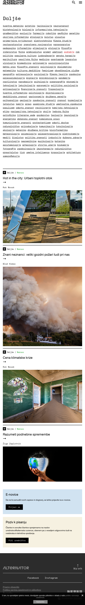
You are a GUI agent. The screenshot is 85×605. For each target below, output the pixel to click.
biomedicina (24, 63)
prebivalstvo (34, 51)
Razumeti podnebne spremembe (26, 434)
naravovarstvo (61, 44)
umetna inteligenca (37, 152)
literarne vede (26, 115)
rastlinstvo (10, 81)
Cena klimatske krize (18, 358)
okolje (47, 111)
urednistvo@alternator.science (19, 530)
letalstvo (8, 104)
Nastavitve (40, 602)
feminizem (47, 70)
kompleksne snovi (49, 118)
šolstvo (48, 37)
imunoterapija (45, 148)
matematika (9, 70)
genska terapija (65, 55)
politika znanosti (36, 137)
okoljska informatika (16, 37)
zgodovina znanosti (44, 100)
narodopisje (25, 81)
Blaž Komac (9, 263)
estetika (30, 25)
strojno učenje (47, 144)
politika (8, 55)
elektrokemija (70, 133)
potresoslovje (24, 74)
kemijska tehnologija (65, 107)
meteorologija (11, 133)
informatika (24, 48)
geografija (8, 74)
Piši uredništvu (17, 540)
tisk (22, 152)
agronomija (43, 85)
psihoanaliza (10, 100)
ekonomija (72, 81)
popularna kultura (25, 55)
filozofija (66, 48)
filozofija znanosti (28, 66)
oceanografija (57, 81)
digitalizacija (55, 92)
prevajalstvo (10, 152)
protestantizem (42, 122)
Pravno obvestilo (11, 587)
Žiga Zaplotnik (12, 443)
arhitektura (73, 152)
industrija (54, 137)
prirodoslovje (29, 126)
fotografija (9, 148)
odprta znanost (25, 107)
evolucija (25, 33)
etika (6, 111)
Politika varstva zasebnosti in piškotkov (22, 590)
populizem (8, 107)
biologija (28, 29)
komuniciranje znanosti (17, 122)
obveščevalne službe (67, 70)
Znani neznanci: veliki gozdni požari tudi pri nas (36, 255)
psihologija (41, 81)
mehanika (21, 130)
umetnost (57, 51)
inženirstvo (10, 51)
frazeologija (56, 89)
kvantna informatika (15, 92)
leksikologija (26, 85)
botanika (60, 141)
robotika (51, 33)
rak (78, 51)
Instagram (51, 578)
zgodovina (75, 74)
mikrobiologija (48, 77)
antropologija (11, 89)
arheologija (29, 144)
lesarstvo (71, 59)
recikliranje (43, 107)
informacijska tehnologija (51, 29)
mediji (7, 137)
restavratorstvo (12, 44)
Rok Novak (8, 187)
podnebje (69, 51)
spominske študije (44, 104)
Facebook (33, 578)
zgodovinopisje (26, 148)
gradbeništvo (10, 33)
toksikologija (64, 126)
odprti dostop (60, 122)
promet (47, 51)
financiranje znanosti (34, 89)
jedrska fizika (60, 111)
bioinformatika (59, 130)
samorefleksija (11, 156)
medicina (44, 59)
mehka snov (9, 66)
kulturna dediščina (28, 70)
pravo (28, 104)
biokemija (63, 144)
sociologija (41, 74)
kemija (20, 104)
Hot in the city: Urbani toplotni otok (27, 178)
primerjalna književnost (17, 40)
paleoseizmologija (14, 77)
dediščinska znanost (15, 96)
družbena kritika (38, 130)
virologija (9, 63)
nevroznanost (61, 25)
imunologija (71, 115)
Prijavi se (14, 507)
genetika (74, 33)
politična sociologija (64, 85)
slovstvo (60, 37)
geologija (25, 100)
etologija (54, 48)
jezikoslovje (44, 25)
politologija (48, 66)
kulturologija (11, 141)
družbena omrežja (56, 96)
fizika (21, 51)
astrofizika (9, 115)
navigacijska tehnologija (26, 111)
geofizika (62, 33)
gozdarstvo (43, 115)
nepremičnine (28, 141)
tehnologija (10, 85)
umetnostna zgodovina (69, 104)
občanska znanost (27, 118)
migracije (32, 77)
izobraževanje (46, 55)
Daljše (10, 172)
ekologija (8, 130)
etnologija (36, 37)
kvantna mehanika (13, 25)
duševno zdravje (72, 137)
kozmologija (75, 100)
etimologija (40, 48)
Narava (20, 172)
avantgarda (57, 59)
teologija (56, 115)
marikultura (10, 59)
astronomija (40, 63)
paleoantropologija (49, 133)
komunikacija (47, 126)
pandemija (64, 77)
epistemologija (12, 144)
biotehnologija (12, 29)
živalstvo (18, 137)
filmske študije (62, 40)
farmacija (38, 33)
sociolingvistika (58, 63)
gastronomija (36, 96)
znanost (61, 100)
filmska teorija (59, 74)
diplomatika (64, 66)
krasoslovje (58, 152)
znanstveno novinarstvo (38, 44)
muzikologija (45, 141)
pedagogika (9, 48)
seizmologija (28, 133)
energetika (9, 118)
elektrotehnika (43, 40)
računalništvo (11, 126)
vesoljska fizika (28, 59)
